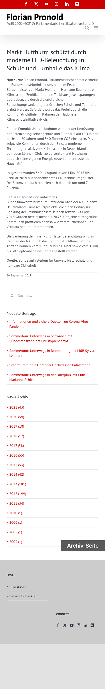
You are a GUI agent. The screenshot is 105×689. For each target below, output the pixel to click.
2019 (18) (16, 426)
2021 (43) (16, 407)
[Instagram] (78, 625)
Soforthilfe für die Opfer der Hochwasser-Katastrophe (49, 365)
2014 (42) (16, 474)
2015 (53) (16, 465)
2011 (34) (16, 503)
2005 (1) (15, 532)
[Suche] (12, 295)
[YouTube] (71, 625)
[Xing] (92, 625)
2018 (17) (16, 436)
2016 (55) (16, 455)
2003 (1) (15, 541)
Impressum (17, 586)
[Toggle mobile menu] (96, 27)
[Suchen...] (52, 295)
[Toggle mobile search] (87, 27)
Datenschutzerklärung (26, 596)
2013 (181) (17, 484)
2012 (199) (17, 493)
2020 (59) (16, 417)
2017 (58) (16, 445)
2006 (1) (15, 522)
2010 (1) (15, 513)
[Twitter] (65, 625)
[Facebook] (58, 625)
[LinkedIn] (85, 625)
